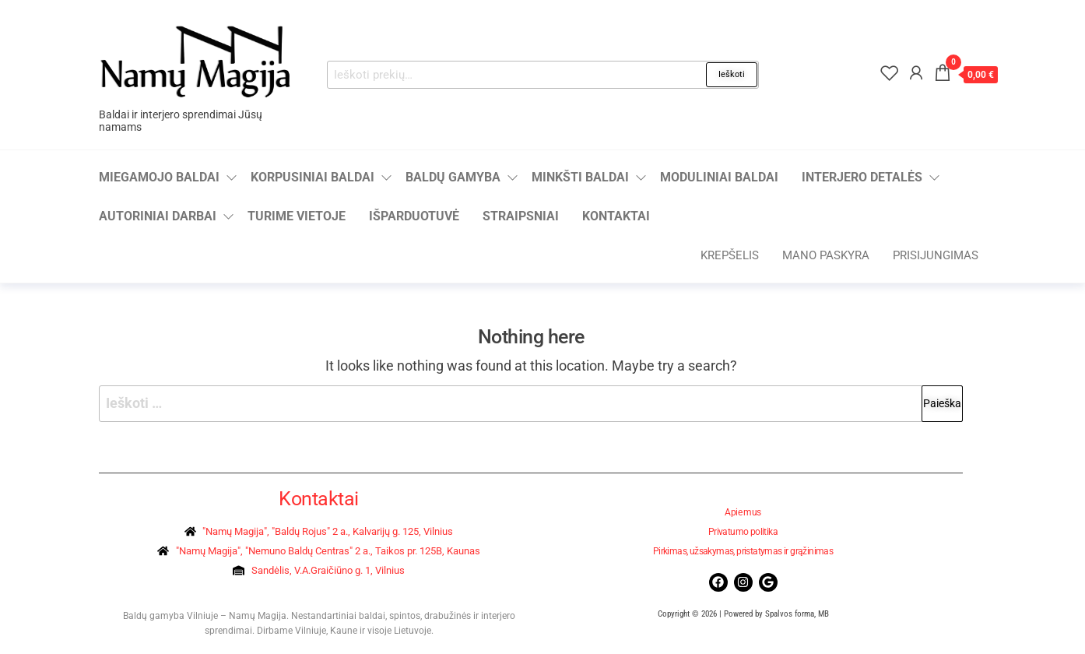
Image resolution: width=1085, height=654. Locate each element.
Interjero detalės (862, 177)
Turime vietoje (297, 216)
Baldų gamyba (453, 177)
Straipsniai (521, 216)
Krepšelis (730, 255)
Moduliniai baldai (719, 177)
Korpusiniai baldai (312, 177)
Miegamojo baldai (159, 177)
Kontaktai (616, 216)
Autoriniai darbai (157, 216)
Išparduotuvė (414, 216)
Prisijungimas (935, 255)
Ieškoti (731, 74)
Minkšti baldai (580, 177)
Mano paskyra (825, 255)
